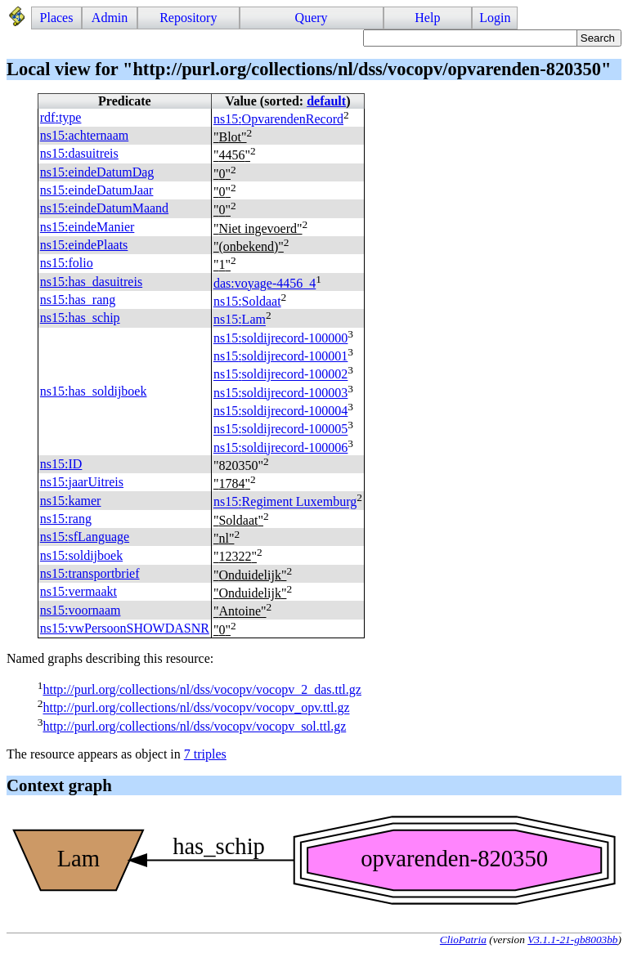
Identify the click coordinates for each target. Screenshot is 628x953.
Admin (110, 18)
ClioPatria (463, 939)
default (326, 101)
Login (494, 18)
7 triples (205, 754)
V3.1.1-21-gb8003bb (572, 939)
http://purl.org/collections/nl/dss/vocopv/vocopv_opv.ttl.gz (196, 708)
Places (57, 18)
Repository (188, 18)
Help (427, 18)
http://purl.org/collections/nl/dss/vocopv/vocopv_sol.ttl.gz (194, 726)
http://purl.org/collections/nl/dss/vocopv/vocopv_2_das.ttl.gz (202, 689)
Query (311, 18)
